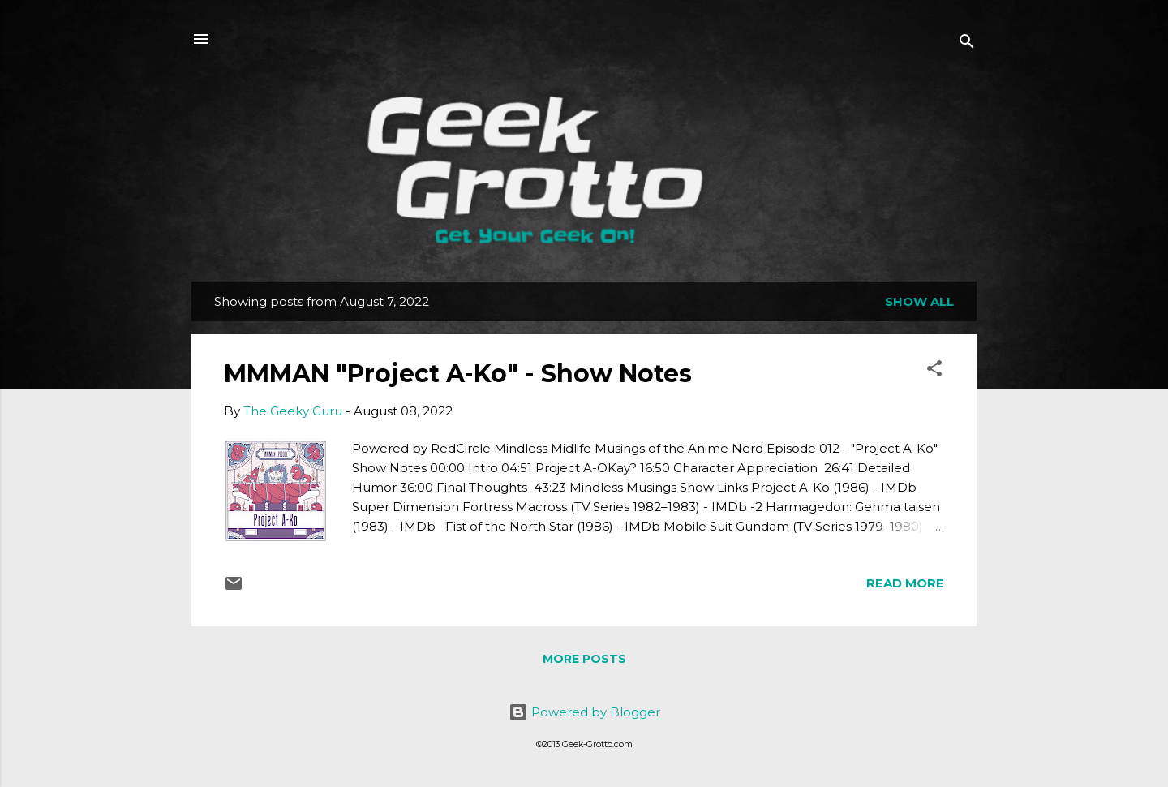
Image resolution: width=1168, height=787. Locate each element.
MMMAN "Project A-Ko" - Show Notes (458, 374)
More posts (584, 659)
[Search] (967, 44)
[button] (934, 371)
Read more (905, 583)
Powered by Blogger (584, 712)
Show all (919, 301)
